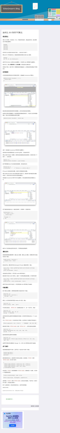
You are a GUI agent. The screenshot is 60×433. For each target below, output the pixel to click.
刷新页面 (33, 406)
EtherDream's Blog (11, 9)
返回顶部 (37, 406)
